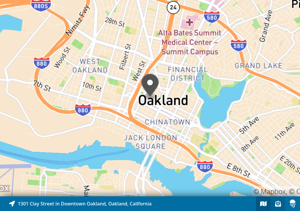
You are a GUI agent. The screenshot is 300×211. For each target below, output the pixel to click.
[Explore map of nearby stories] (150, 98)
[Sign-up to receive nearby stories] (278, 203)
